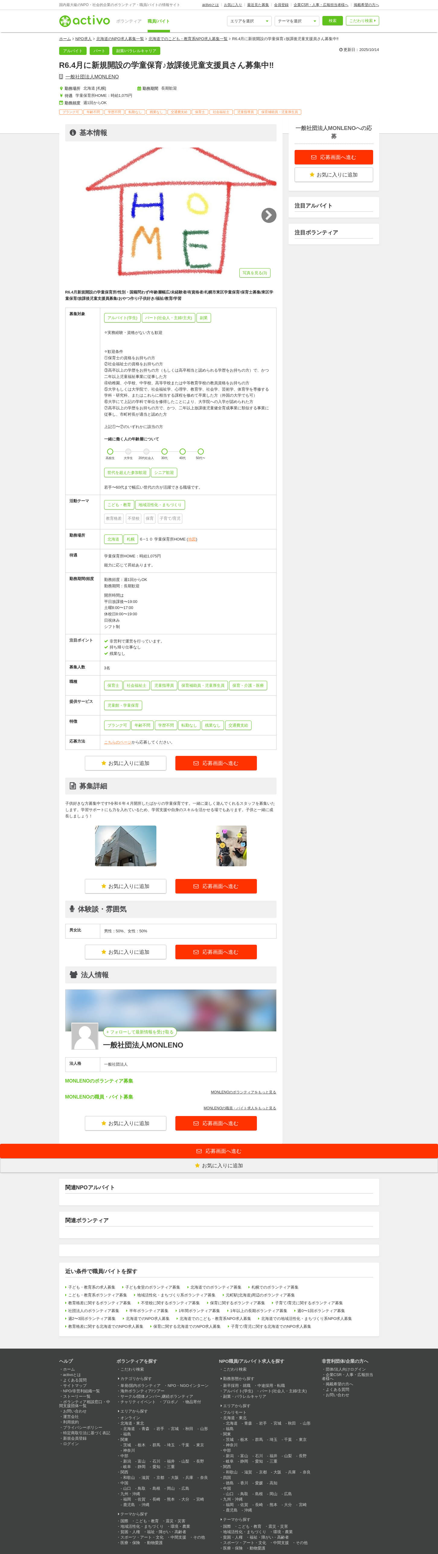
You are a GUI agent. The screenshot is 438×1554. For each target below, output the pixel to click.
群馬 (156, 1445)
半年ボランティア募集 (148, 1310)
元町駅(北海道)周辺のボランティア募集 (260, 1295)
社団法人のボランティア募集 (93, 1310)
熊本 (171, 1499)
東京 (200, 1445)
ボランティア (129, 21)
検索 (333, 20)
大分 (185, 1499)
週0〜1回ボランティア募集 (321, 1310)
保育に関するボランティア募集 (237, 1303)
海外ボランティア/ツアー (142, 1391)
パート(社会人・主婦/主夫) (283, 1391)
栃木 (141, 1445)
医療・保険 (130, 1542)
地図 (192, 539)
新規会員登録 (75, 1438)
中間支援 (178, 1537)
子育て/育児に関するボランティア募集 (309, 1303)
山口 (127, 1488)
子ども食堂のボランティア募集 (152, 1287)
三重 (171, 1466)
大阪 (175, 1477)
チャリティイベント (138, 1402)
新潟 (127, 1461)
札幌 (131, 539)
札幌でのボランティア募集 (275, 1287)
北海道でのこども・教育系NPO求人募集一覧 (188, 38)
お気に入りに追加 (125, 763)
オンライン (130, 1418)
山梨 (185, 1461)
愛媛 (259, 1483)
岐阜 (127, 1466)
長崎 (156, 1499)
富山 (141, 1461)
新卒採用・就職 (237, 1385)
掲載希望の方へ (366, 5)
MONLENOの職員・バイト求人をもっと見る (240, 1108)
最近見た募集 (258, 5)
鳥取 (141, 1488)
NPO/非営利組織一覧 (81, 1391)
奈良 (204, 1477)
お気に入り (233, 5)
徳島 (230, 1483)
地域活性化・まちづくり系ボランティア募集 (176, 1295)
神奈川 (129, 1450)
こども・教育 (147, 1521)
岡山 (171, 1488)
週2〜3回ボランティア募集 (92, 1318)
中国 (124, 1483)
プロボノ (170, 1402)
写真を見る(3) (255, 273)
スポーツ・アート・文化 (142, 1537)
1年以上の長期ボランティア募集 (258, 1310)
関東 (124, 1439)
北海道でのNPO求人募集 (148, 1318)
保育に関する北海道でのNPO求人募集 (187, 1326)
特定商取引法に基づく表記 (86, 1433)
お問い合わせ (75, 1411)
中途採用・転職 (271, 1385)
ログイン (71, 1443)
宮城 (175, 1428)
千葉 (185, 1445)
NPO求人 (83, 38)
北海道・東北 (132, 1423)
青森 (145, 1428)
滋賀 (145, 1477)
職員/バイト (159, 21)
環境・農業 (180, 1526)
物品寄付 (193, 1402)
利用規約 (71, 1422)
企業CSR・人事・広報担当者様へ (321, 5)
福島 (127, 1434)
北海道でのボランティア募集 (215, 1287)
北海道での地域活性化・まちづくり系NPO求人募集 (306, 1318)
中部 (124, 1456)
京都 (160, 1477)
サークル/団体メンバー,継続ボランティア (156, 1396)
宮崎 (200, 1499)
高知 (273, 1483)
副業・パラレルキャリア (244, 1396)
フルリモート (235, 1412)
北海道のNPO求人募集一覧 (120, 38)
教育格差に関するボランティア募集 (99, 1303)
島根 (156, 1488)
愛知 (156, 1466)
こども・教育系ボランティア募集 (97, 1295)
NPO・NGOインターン (188, 1385)
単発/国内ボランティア (140, 1385)
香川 (244, 1483)
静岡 (141, 1466)
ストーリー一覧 (77, 1396)
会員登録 (281, 5)
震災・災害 (175, 1521)
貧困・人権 (130, 1532)
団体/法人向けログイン (346, 1369)
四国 (227, 1477)
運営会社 (71, 1416)
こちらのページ (118, 742)
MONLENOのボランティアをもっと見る (244, 1092)
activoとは (210, 5)
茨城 (127, 1445)
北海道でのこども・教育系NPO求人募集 (215, 1318)
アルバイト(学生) (238, 1391)
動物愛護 (155, 1542)
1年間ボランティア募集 (199, 1310)
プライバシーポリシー (82, 1427)
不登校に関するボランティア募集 (170, 1303)
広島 (185, 1488)
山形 (204, 1428)
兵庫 (189, 1477)
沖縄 (145, 1504)
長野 (200, 1461)
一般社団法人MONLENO (92, 76)
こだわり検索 (361, 20)
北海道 (113, 539)
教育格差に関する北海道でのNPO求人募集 (105, 1326)
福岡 (127, 1499)
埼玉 (171, 1445)
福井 (171, 1461)
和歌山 (129, 1477)
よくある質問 (75, 1380)
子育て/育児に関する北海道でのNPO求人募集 (271, 1326)
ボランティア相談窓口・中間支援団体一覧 (84, 1404)
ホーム (65, 38)
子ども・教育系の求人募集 (91, 1287)
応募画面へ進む (219, 763)
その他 (199, 1537)
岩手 (160, 1428)
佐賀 (141, 1499)
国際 (124, 1521)
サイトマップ (75, 1385)
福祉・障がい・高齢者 (166, 1532)
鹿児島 (129, 1504)
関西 (124, 1472)
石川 (156, 1461)
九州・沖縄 (130, 1494)
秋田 (189, 1428)
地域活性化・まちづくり (142, 1526)
